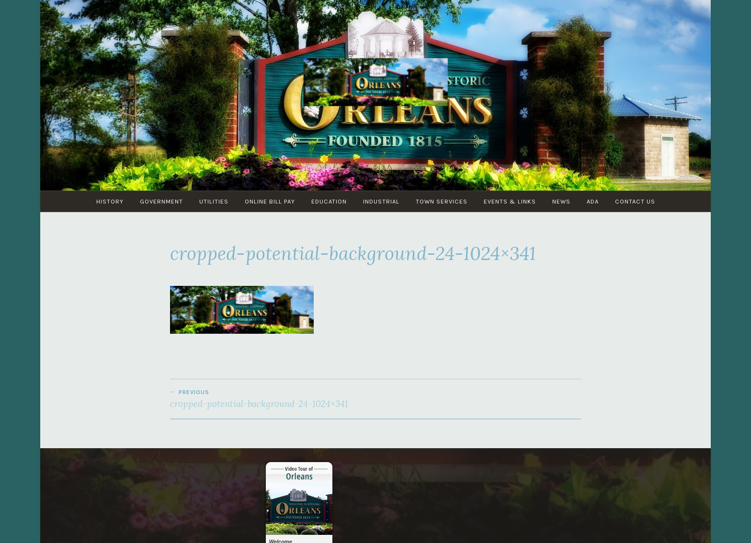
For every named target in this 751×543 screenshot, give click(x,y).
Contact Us (635, 201)
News (561, 201)
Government (161, 201)
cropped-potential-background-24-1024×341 (273, 399)
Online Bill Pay (270, 201)
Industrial (381, 201)
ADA (593, 201)
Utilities (213, 201)
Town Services (441, 201)
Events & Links (510, 201)
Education (329, 201)
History (110, 201)
